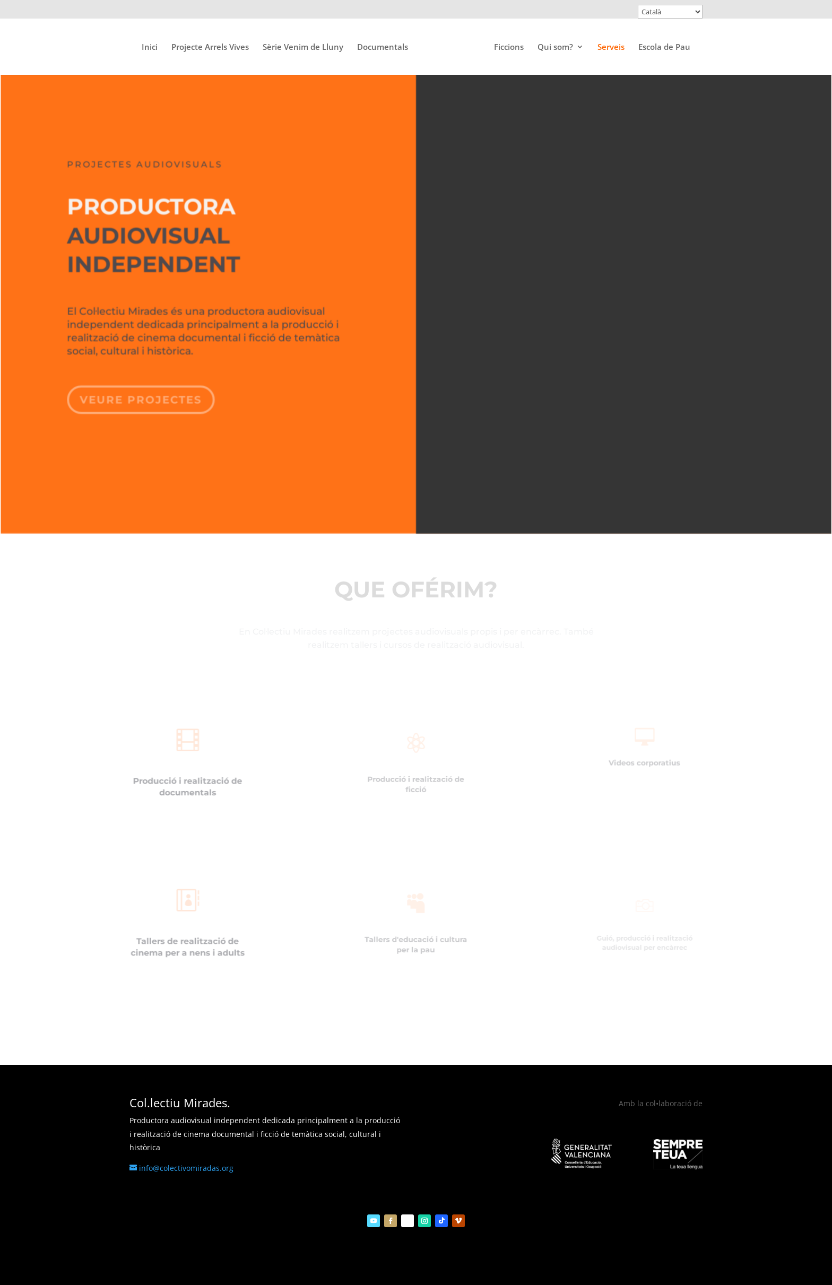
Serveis (611, 47)
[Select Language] (670, 12)
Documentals (382, 47)
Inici (150, 47)
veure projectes (143, 394)
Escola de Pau (664, 47)
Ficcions (509, 47)
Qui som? (555, 47)
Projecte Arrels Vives (210, 47)
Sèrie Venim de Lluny (303, 47)
